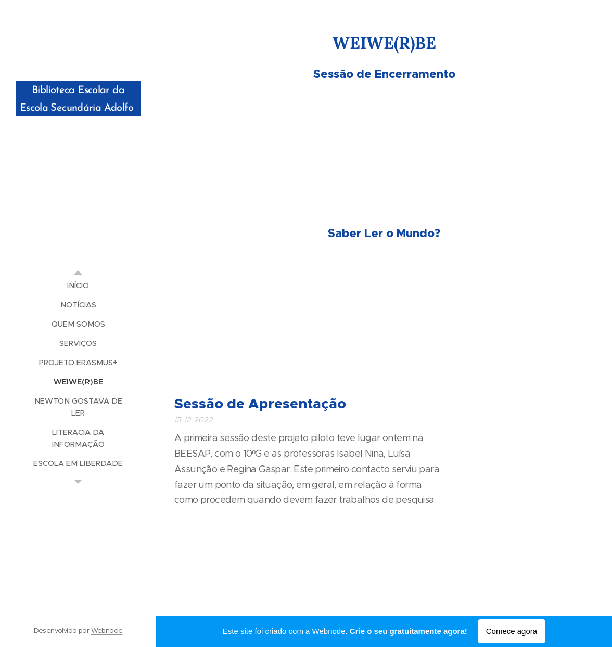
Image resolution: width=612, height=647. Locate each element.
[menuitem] (78, 286)
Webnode (107, 630)
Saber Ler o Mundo (381, 233)
